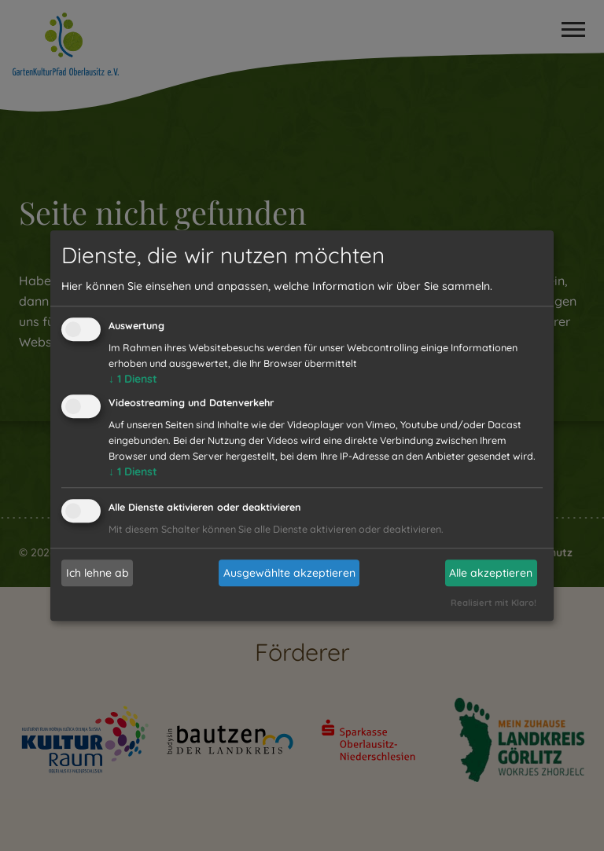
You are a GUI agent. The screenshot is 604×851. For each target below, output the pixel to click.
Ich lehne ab (97, 573)
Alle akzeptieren (490, 573)
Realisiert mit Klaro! (493, 602)
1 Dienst (133, 379)
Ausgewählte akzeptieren (289, 573)
